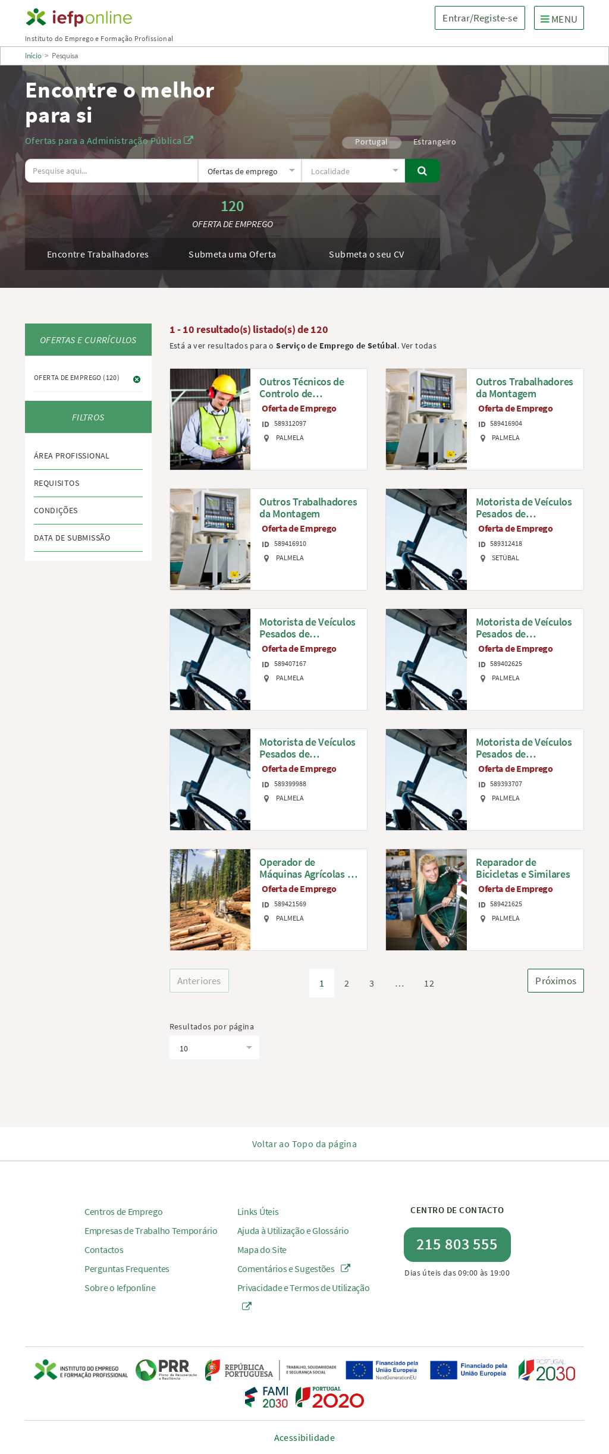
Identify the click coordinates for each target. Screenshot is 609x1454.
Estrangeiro (434, 141)
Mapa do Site (262, 1249)
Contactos (103, 1249)
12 (429, 983)
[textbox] (249, 171)
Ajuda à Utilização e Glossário (293, 1230)
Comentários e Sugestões (294, 1268)
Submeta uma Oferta (232, 254)
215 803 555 (457, 1244)
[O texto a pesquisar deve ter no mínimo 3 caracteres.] (111, 171)
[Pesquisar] (422, 171)
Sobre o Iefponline (120, 1287)
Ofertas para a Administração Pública (109, 140)
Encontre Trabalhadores (98, 254)
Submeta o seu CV (366, 254)
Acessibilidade (304, 1437)
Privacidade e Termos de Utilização (303, 1296)
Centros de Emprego (123, 1211)
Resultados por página (211, 1026)
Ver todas (419, 345)
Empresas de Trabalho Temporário (151, 1230)
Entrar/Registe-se (479, 17)
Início (33, 56)
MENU (562, 18)
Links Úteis (258, 1211)
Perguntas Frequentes (126, 1268)
